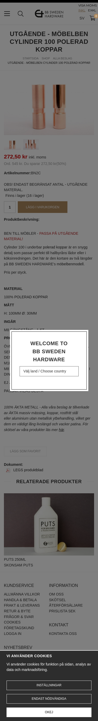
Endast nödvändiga (49, 699)
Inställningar (49, 685)
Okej (49, 712)
